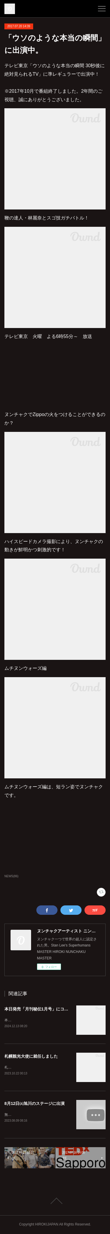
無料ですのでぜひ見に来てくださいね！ (36, 1115)
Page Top (55, 1201)
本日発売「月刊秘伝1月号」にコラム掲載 (42, 1009)
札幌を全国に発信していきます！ (30, 1068)
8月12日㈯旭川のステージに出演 (34, 1104)
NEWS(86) (11, 876)
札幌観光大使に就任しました (31, 1056)
